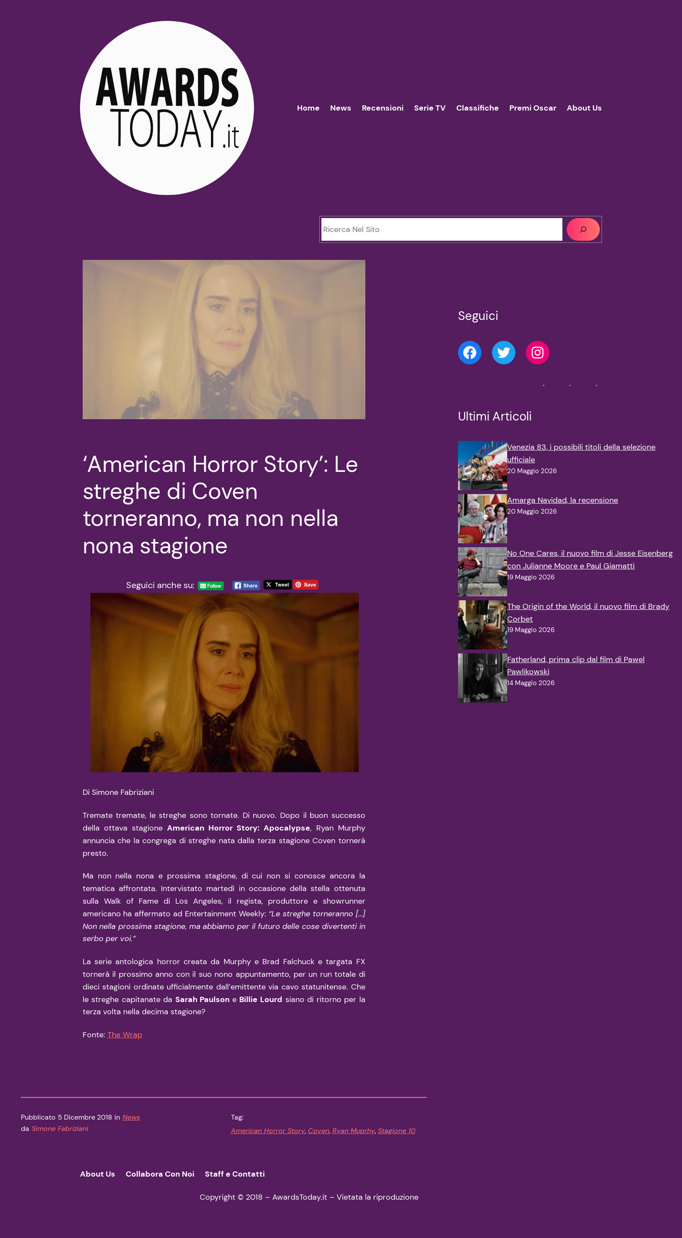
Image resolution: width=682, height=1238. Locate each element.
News (131, 1117)
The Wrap (124, 1034)
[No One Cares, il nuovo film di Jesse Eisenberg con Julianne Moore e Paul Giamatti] (482, 573)
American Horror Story (268, 1130)
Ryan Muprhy (353, 1130)
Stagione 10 (396, 1130)
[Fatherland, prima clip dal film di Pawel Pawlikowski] (482, 679)
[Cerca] (583, 229)
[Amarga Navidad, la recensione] (482, 520)
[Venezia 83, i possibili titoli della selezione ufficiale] (482, 467)
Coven (318, 1130)
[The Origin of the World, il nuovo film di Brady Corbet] (482, 626)
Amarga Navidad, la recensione (562, 500)
